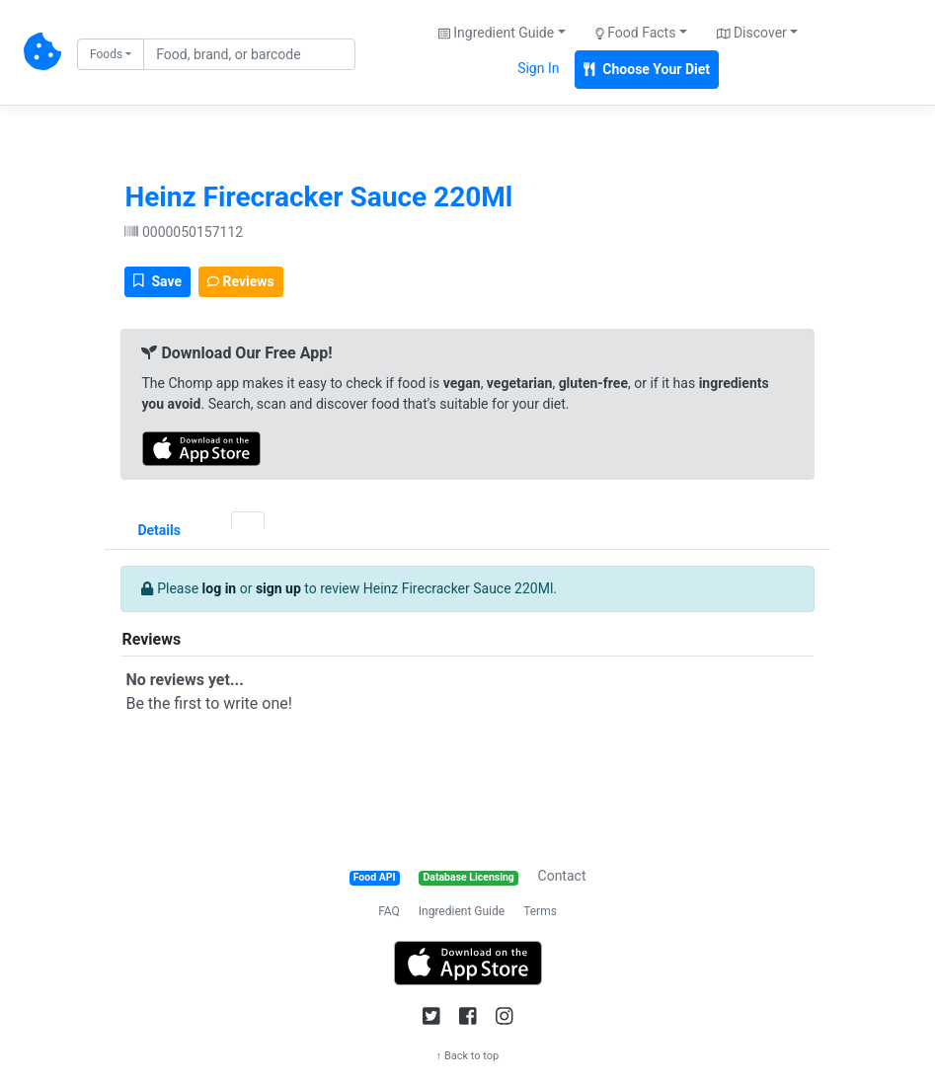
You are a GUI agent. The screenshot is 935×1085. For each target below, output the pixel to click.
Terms (540, 911)
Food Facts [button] (635, 32)
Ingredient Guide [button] (496, 32)
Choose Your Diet (647, 69)
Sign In (538, 68)
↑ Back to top (468, 1055)
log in (219, 588)
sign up (278, 588)
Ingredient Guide (462, 911)
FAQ (389, 911)
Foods (106, 54)
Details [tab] (159, 530)
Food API (374, 877)
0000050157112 (183, 232)
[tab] (214, 520)
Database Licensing (469, 877)
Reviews (240, 281)
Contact (562, 876)
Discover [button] (752, 32)
